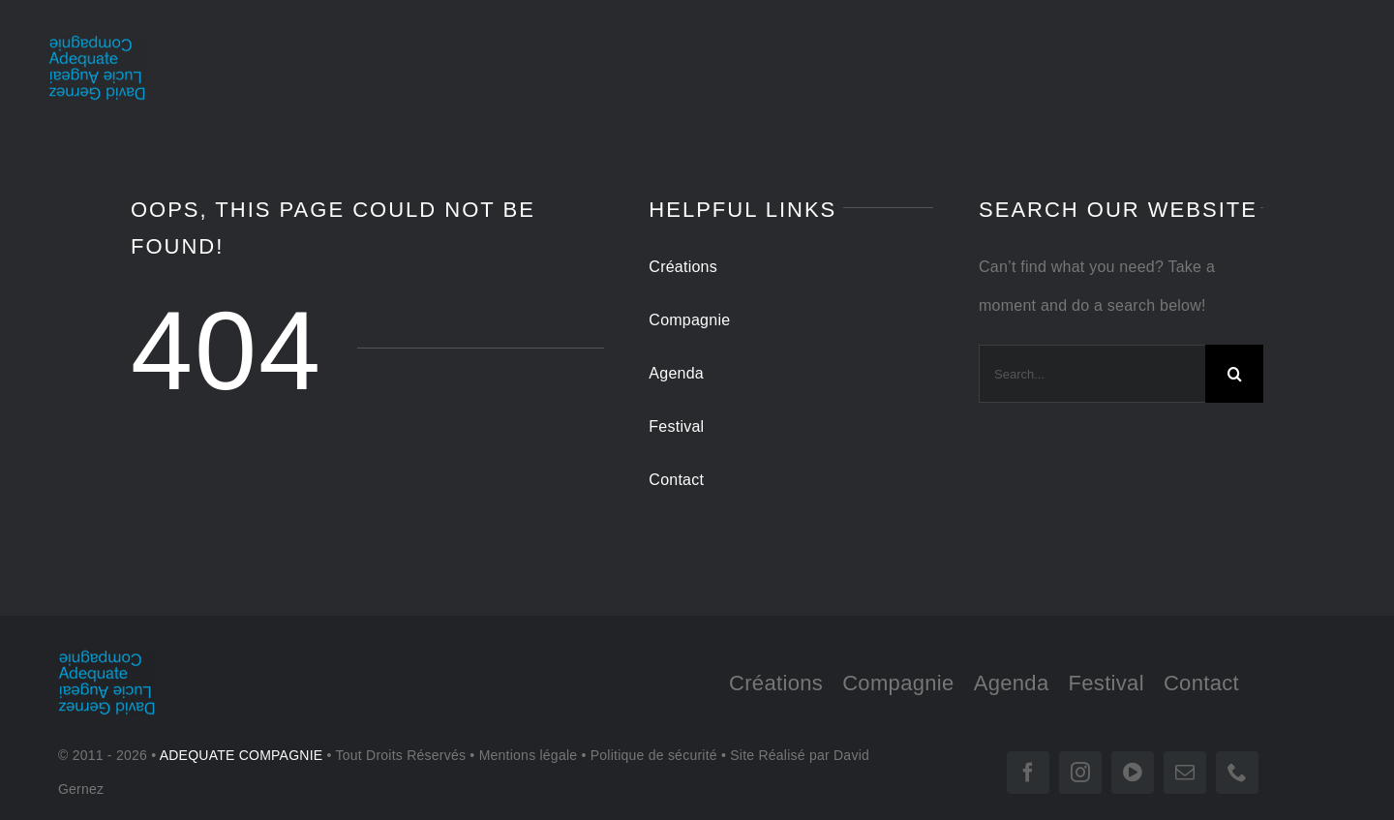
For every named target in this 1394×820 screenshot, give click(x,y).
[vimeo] (1132, 772)
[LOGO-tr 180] (96, 42)
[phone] (1237, 772)
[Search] (1234, 374)
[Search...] (1092, 374)
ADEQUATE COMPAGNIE (241, 755)
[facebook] (1028, 772)
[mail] (1185, 772)
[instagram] (1080, 772)
